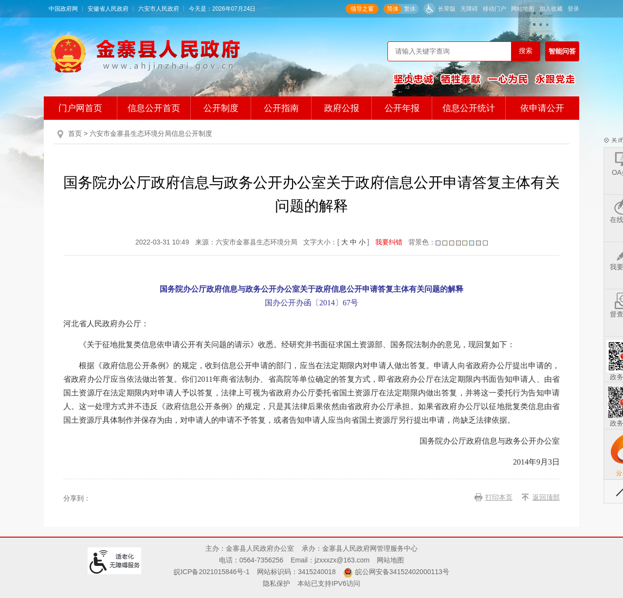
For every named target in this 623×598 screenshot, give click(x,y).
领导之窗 (362, 8)
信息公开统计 (468, 108)
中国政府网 (63, 8)
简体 (393, 8)
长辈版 (447, 8)
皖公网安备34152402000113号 (402, 572)
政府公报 (341, 108)
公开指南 (281, 108)
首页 (75, 133)
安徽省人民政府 (108, 8)
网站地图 (522, 8)
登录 (573, 8)
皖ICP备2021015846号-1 (212, 572)
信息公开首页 (154, 108)
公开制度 (220, 108)
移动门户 (494, 8)
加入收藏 (551, 8)
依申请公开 (542, 108)
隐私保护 (276, 583)
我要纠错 (389, 242)
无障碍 (469, 8)
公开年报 (402, 108)
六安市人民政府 (158, 8)
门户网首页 (80, 108)
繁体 (410, 8)
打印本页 (499, 497)
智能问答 (562, 51)
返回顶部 (546, 497)
